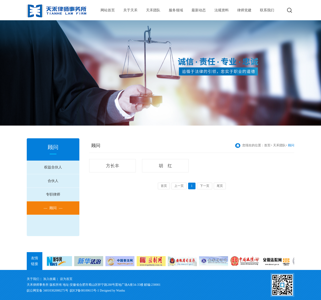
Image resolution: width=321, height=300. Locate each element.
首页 (267, 145)
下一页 (204, 186)
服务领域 (176, 10)
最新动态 (198, 10)
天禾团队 (153, 10)
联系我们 (267, 10)
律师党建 (244, 10)
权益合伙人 (53, 167)
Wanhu (120, 290)
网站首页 (108, 10)
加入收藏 (49, 279)
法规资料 (221, 10)
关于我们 (33, 279)
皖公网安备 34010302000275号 (47, 290)
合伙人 (53, 181)
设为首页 (66, 279)
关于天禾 (130, 10)
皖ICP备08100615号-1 (84, 290)
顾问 (53, 208)
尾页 (220, 186)
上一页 (179, 186)
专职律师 (53, 194)
